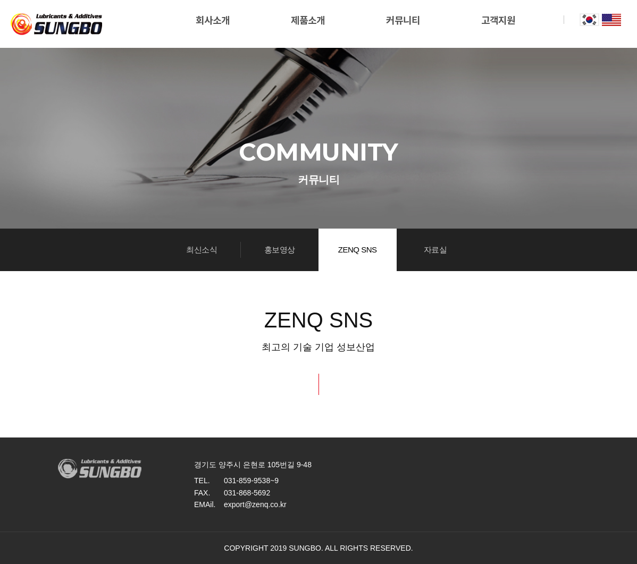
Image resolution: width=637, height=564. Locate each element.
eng (611, 19)
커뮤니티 (403, 21)
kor (589, 19)
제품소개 (308, 21)
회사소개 (213, 21)
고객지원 (498, 21)
